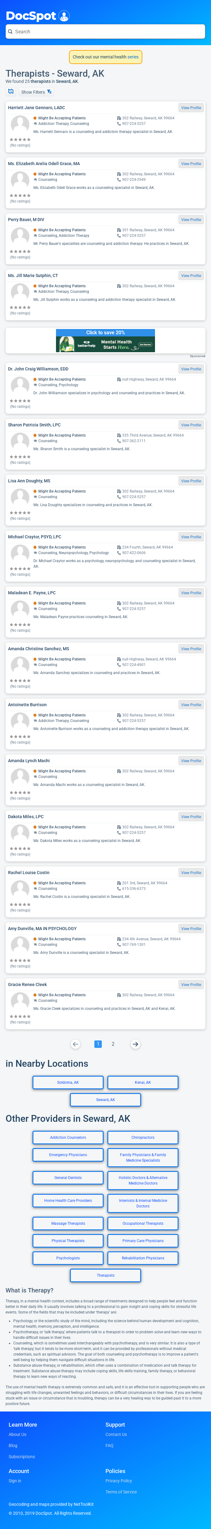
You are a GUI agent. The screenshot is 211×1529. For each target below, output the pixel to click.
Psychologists (68, 1258)
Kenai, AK (143, 1082)
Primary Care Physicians (143, 1241)
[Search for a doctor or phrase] (105, 31)
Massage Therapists (68, 1223)
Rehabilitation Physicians (143, 1258)
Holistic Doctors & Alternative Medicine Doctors (143, 1180)
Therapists (105, 1275)
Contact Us (116, 1434)
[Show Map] (11, 91)
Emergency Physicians (68, 1155)
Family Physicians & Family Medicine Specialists (143, 1158)
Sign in (15, 1480)
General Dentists (68, 1178)
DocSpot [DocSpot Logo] (36, 15)
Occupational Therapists (143, 1223)
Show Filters (36, 92)
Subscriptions (22, 1456)
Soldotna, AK (68, 1082)
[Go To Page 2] (113, 1044)
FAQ (110, 1445)
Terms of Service (121, 1491)
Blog (13, 1445)
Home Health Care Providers (68, 1200)
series (133, 56)
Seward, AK (105, 1100)
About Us (17, 1434)
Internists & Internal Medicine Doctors (143, 1203)
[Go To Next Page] (135, 1044)
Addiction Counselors (68, 1137)
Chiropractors (142, 1137)
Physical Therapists (68, 1241)
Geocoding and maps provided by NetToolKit (51, 1504)
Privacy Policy (119, 1480)
